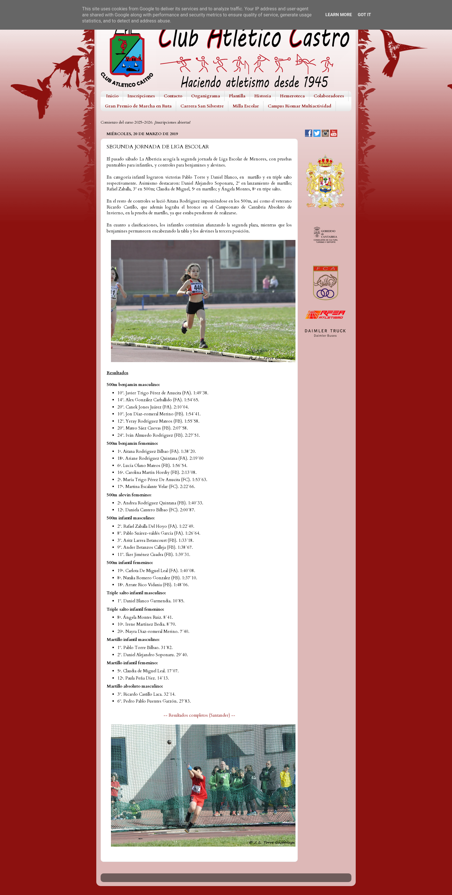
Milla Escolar (246, 106)
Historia (262, 96)
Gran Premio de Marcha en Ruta (138, 106)
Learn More (338, 14)
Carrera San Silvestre (202, 106)
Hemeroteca (292, 96)
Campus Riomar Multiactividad (299, 106)
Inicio (112, 96)
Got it (364, 14)
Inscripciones (141, 96)
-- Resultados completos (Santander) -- (199, 715)
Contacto (173, 96)
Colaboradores (329, 96)
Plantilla (237, 96)
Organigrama (205, 96)
